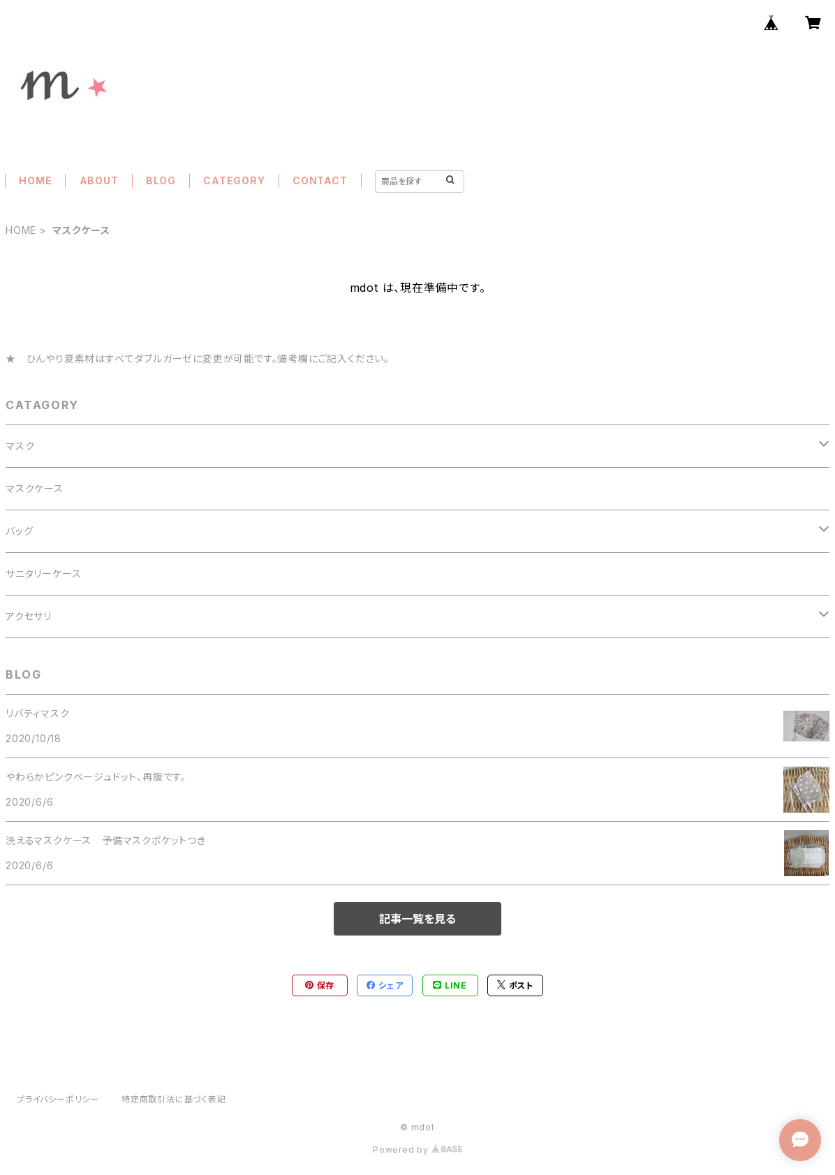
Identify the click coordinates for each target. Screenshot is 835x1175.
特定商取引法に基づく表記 (173, 1099)
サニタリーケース (43, 573)
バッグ (19, 531)
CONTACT (320, 180)
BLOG (161, 180)
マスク (20, 446)
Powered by (417, 1149)
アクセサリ (29, 616)
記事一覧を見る (417, 919)
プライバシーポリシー (58, 1099)
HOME (35, 180)
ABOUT (99, 180)
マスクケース (35, 488)
